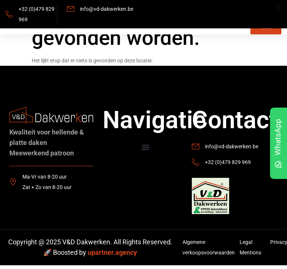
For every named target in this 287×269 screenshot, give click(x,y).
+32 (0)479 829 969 (228, 162)
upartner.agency (112, 252)
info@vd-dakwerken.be (106, 9)
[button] (145, 147)
